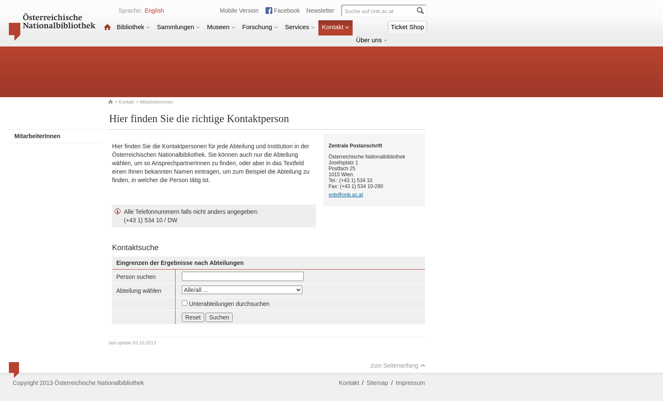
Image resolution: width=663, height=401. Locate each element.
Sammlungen (178, 26)
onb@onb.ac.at (346, 195)
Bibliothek (133, 26)
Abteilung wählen (139, 290)
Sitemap (377, 382)
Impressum (410, 382)
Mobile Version (239, 10)
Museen (221, 26)
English (154, 10)
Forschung (260, 26)
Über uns (372, 40)
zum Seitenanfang (397, 365)
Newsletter (320, 10)
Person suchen (136, 276)
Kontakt (335, 26)
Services (300, 26)
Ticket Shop (407, 26)
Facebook (287, 10)
